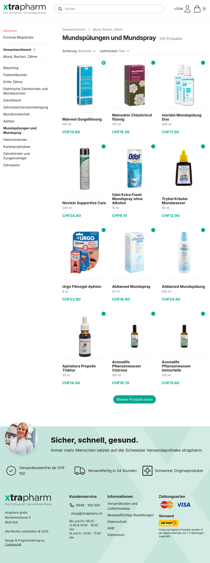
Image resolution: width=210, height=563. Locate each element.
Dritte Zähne (12, 82)
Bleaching (11, 68)
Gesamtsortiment (74, 29)
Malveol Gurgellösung (82, 119)
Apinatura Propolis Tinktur (79, 368)
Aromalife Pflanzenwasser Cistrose (126, 366)
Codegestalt (13, 544)
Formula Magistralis (18, 37)
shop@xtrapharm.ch (87, 513)
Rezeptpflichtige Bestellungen (130, 515)
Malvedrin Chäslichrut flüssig (132, 117)
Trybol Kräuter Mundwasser (175, 201)
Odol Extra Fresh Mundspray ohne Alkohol (127, 199)
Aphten (8, 121)
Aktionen (10, 31)
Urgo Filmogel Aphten (81, 286)
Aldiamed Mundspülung (183, 286)
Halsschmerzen (15, 140)
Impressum (116, 535)
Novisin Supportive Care (84, 203)
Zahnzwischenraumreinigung (25, 107)
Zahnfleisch (12, 100)
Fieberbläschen (15, 75)
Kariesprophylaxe (16, 147)
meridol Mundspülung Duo (181, 117)
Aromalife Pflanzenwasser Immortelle (176, 366)
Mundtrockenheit (16, 114)
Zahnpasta (11, 165)
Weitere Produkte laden (134, 399)
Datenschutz (117, 522)
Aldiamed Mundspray (131, 286)
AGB (110, 528)
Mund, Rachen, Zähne (108, 29)
